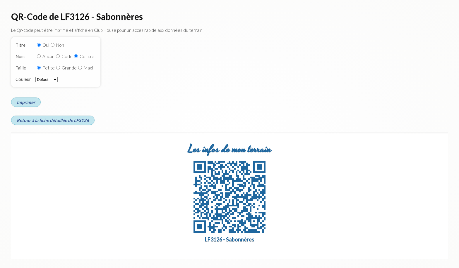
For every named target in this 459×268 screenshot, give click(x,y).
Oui (45, 45)
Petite (48, 67)
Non (60, 45)
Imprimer (26, 102)
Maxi (88, 67)
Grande (69, 67)
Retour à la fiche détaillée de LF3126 (53, 120)
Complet (88, 56)
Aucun (48, 56)
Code (67, 56)
